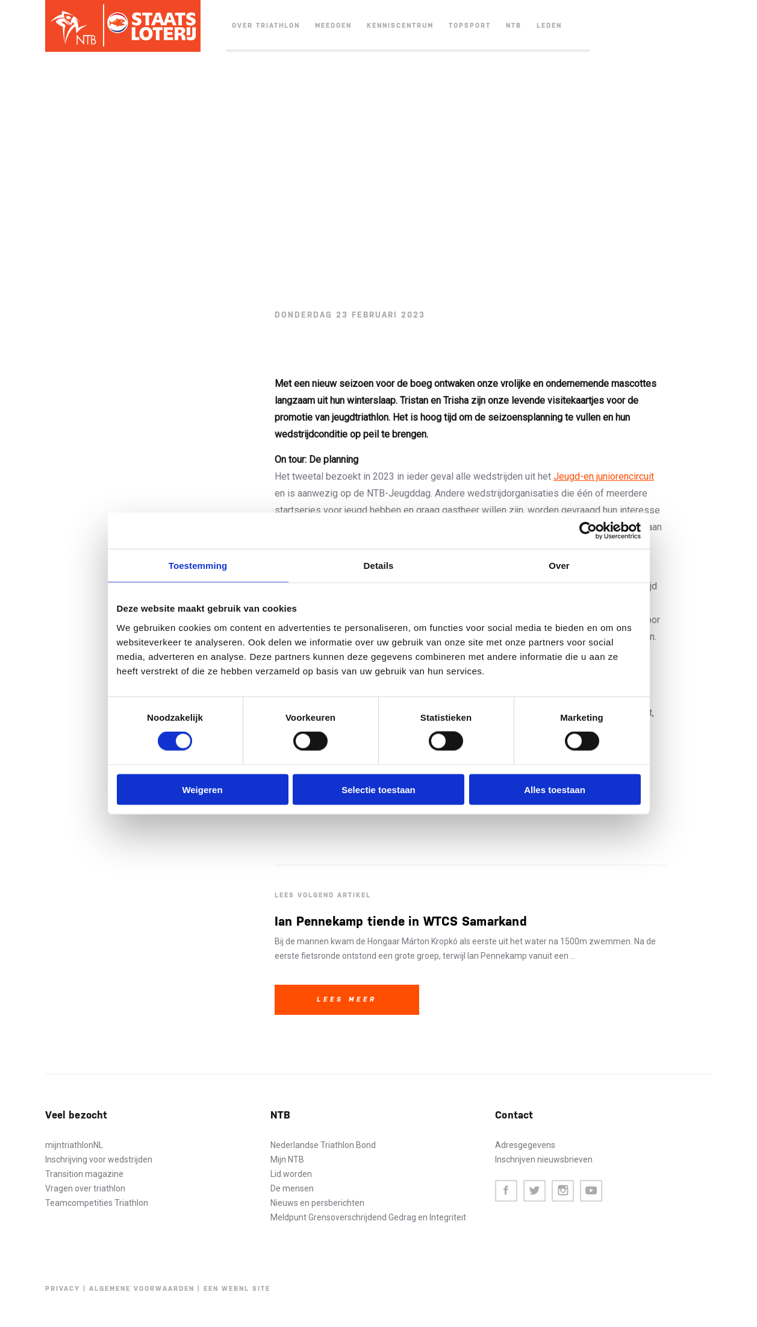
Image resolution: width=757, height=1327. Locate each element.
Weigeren (202, 789)
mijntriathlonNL (74, 1145)
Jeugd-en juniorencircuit (603, 476)
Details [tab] (379, 565)
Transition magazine (84, 1174)
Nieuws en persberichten (317, 1203)
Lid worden (291, 1174)
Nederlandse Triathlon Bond (323, 1145)
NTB (514, 26)
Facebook (506, 1191)
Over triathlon (266, 26)
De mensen (292, 1188)
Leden (549, 26)
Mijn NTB (287, 1159)
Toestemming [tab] (198, 565)
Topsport (470, 26)
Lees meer (347, 999)
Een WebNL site (237, 1289)
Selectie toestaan (378, 789)
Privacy (62, 1289)
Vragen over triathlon (85, 1188)
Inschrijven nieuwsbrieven (544, 1159)
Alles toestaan (554, 789)
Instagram (563, 1191)
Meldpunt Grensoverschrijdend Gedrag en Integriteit (368, 1217)
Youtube (591, 1191)
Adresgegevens (525, 1145)
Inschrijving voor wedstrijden (98, 1159)
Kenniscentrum (400, 26)
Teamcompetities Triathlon (96, 1203)
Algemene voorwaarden (142, 1289)
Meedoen (333, 26)
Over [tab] (559, 565)
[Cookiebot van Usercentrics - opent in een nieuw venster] (588, 531)
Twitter (534, 1191)
